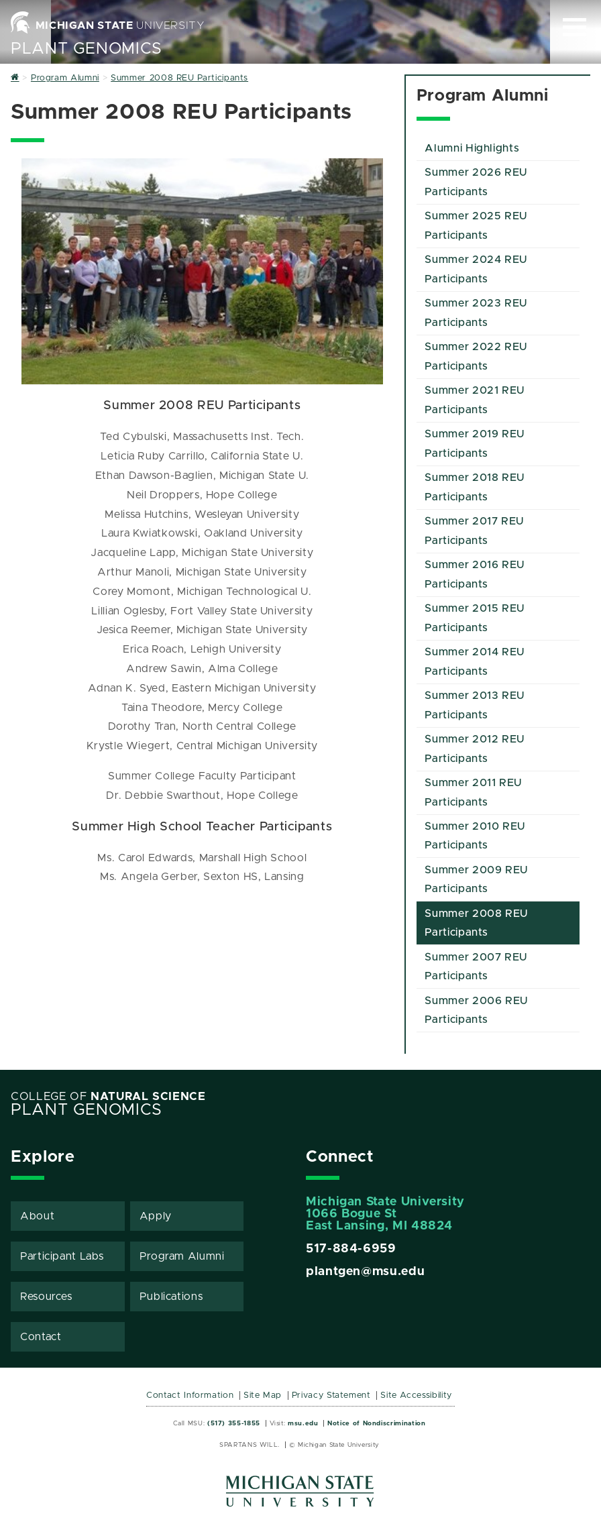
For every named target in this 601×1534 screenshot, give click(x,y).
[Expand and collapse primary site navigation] (574, 27)
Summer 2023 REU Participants (476, 313)
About (37, 1216)
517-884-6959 (351, 1249)
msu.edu (303, 1423)
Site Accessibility (416, 1395)
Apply (156, 1216)
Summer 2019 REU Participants (475, 444)
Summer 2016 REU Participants (475, 574)
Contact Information (189, 1395)
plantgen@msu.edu (365, 1272)
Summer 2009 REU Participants (476, 880)
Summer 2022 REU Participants (476, 356)
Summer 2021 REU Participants (475, 400)
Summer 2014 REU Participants (475, 662)
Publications (171, 1296)
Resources (46, 1296)
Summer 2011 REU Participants (473, 792)
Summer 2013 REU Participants (475, 705)
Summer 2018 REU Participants (475, 487)
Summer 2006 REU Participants (476, 1010)
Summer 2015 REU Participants (475, 618)
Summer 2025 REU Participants (476, 226)
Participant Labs (61, 1256)
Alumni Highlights (472, 148)
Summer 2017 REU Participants (474, 531)
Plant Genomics (86, 49)
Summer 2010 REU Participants (475, 836)
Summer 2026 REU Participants (476, 182)
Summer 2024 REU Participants (476, 269)
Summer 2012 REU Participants (475, 749)
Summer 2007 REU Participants (476, 967)
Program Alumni (182, 1256)
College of (108, 1096)
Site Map (262, 1395)
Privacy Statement (331, 1395)
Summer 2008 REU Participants (476, 923)
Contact (40, 1336)
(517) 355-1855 (233, 1423)
